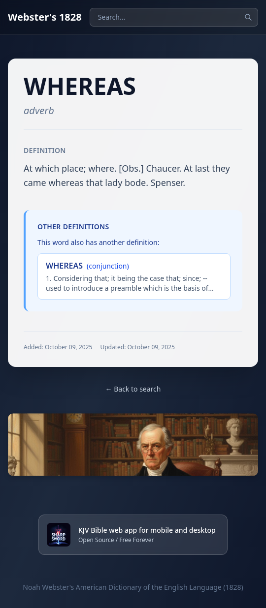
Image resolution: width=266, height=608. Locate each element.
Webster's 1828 (45, 17)
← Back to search (133, 389)
